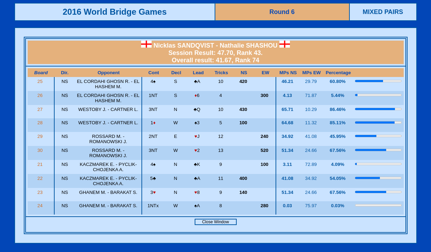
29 (40, 136)
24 (40, 205)
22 (40, 178)
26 (40, 95)
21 (40, 164)
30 (40, 150)
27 (40, 109)
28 (40, 122)
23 (40, 192)
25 (40, 81)
